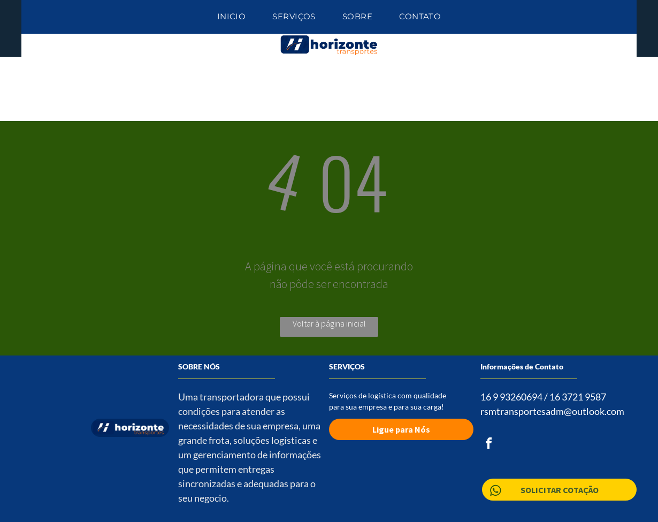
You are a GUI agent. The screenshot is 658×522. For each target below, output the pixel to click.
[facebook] (489, 445)
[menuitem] (231, 17)
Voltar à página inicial (329, 323)
